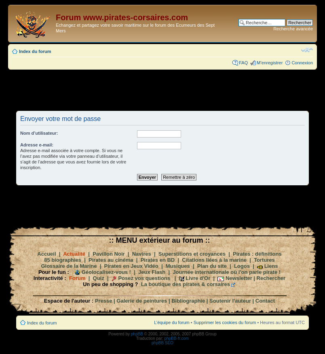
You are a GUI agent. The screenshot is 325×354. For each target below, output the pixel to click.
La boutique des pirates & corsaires (185, 284)
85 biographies (62, 260)
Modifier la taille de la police (307, 49)
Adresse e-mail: (36, 144)
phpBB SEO (162, 343)
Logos (242, 266)
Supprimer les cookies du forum (225, 322)
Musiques (178, 266)
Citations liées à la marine (214, 260)
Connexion (302, 62)
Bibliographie (188, 301)
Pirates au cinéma (111, 260)
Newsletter (239, 278)
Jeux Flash (151, 272)
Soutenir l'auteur (230, 301)
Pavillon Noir (109, 254)
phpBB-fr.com (177, 338)
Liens (271, 266)
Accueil (46, 254)
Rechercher (271, 278)
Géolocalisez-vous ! (106, 272)
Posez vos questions (144, 278)
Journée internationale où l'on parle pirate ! (227, 272)
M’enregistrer (270, 62)
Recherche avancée (293, 28)
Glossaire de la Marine (69, 266)
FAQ (243, 62)
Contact (265, 301)
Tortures (264, 260)
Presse (103, 301)
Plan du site (212, 266)
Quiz (98, 278)
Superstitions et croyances (192, 254)
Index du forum (35, 51)
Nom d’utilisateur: (39, 133)
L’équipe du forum (171, 322)
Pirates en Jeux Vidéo (131, 266)
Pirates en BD (158, 260)
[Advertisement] (162, 90)
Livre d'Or (198, 278)
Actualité (74, 254)
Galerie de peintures (141, 301)
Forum (77, 278)
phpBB (137, 334)
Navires (141, 254)
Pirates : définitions (257, 254)
